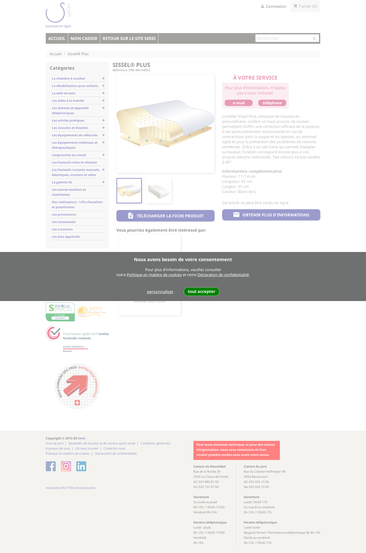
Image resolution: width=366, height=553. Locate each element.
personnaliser (160, 291)
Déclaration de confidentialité (223, 274)
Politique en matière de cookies (154, 274)
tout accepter (201, 291)
